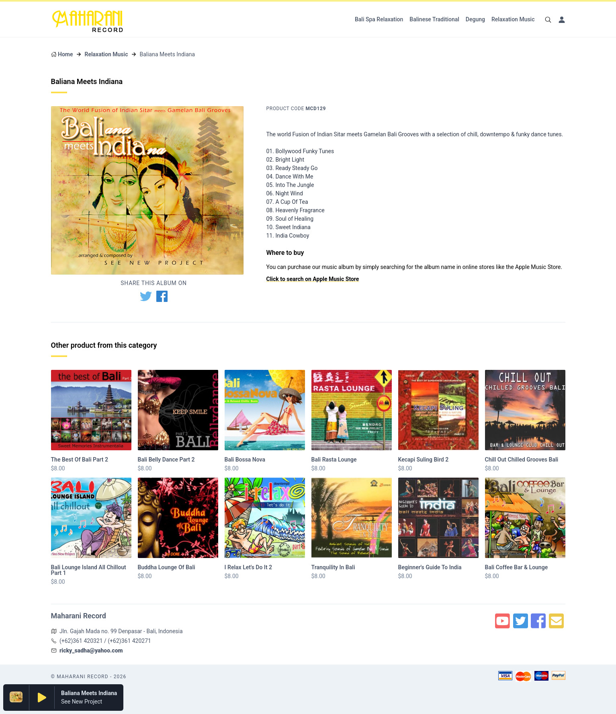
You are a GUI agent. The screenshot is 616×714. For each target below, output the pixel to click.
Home (65, 54)
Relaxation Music (513, 19)
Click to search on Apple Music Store (312, 279)
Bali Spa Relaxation (379, 19)
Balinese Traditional (434, 19)
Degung (475, 19)
